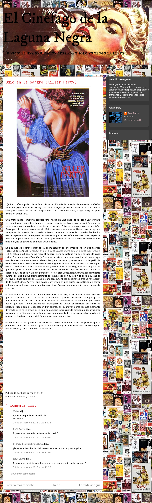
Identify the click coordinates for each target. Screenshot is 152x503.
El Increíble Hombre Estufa (28, 444)
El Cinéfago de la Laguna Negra (55, 28)
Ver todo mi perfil (132, 120)
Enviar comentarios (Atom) (60, 493)
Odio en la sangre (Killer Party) (41, 82)
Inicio (56, 485)
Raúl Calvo (19, 429)
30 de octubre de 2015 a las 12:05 (32, 452)
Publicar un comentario (22, 473)
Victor (16, 411)
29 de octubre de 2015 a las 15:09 (32, 437)
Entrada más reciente (19, 485)
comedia (21, 396)
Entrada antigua (89, 485)
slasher (31, 396)
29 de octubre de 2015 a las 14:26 (32, 422)
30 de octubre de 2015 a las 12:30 (32, 467)
